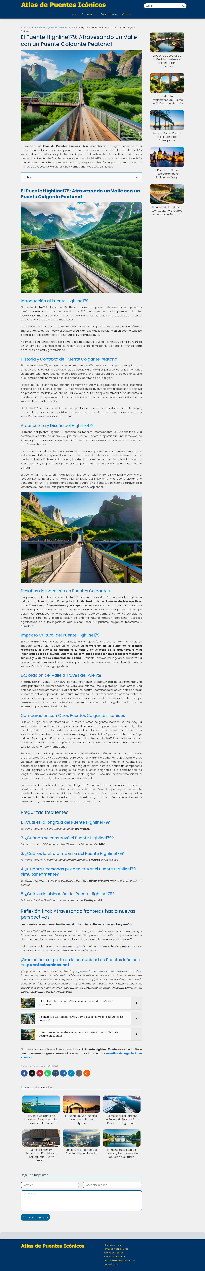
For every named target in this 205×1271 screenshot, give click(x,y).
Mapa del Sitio (111, 1264)
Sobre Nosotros (109, 14)
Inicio (74, 14)
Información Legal (113, 1245)
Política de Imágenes (114, 1256)
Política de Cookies (113, 1252)
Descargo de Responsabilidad (119, 1260)
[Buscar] (183, 5)
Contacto (127, 14)
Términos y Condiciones (116, 1248)
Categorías (88, 14)
